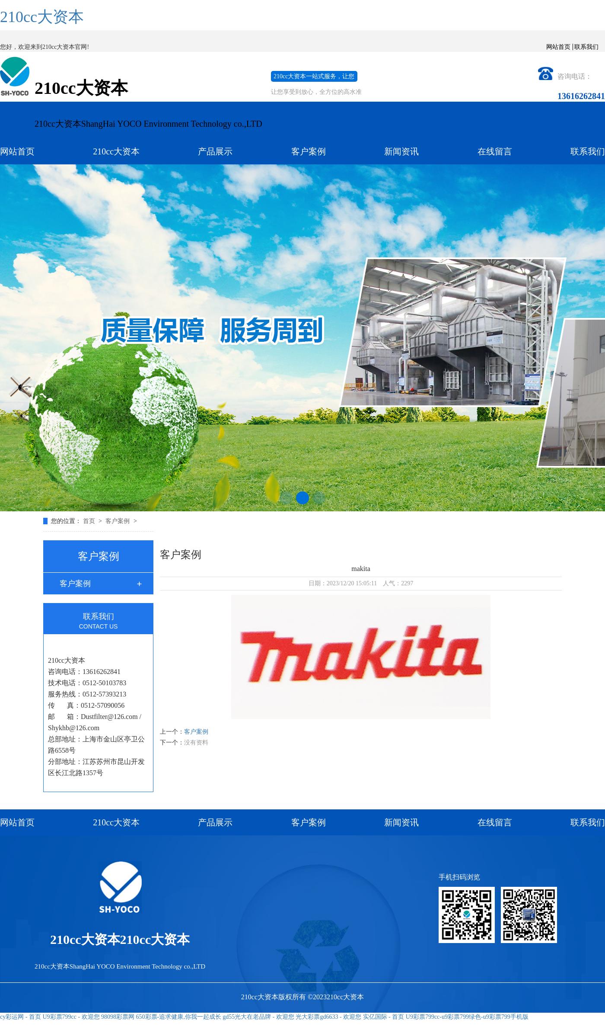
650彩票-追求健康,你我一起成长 (178, 1017)
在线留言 (495, 151)
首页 (90, 521)
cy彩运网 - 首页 (20, 1017)
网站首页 (558, 47)
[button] (286, 497)
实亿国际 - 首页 (383, 1017)
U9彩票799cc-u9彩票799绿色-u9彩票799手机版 (467, 1017)
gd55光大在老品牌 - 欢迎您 (258, 1017)
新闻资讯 (401, 151)
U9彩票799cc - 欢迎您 (70, 1017)
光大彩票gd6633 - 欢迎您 (328, 1017)
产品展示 (215, 151)
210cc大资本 (42, 17)
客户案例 (308, 151)
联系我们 (586, 47)
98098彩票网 (117, 1017)
